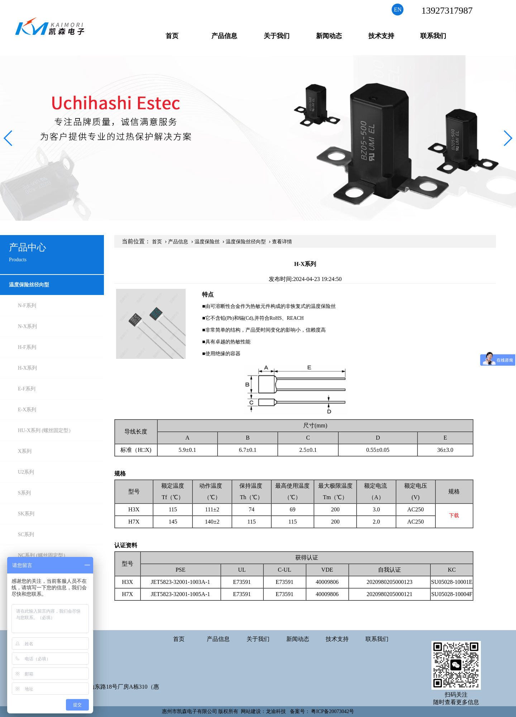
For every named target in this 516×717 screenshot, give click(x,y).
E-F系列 (26, 389)
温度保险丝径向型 (29, 284)
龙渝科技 (276, 711)
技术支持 (381, 35)
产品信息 (224, 35)
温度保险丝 (207, 241)
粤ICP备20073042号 (332, 711)
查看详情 (282, 241)
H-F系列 (27, 347)
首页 (172, 35)
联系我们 (433, 35)
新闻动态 (329, 35)
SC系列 (26, 534)
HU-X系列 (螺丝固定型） (45, 430)
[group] (258, 138)
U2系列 (26, 472)
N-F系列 (27, 305)
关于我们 (277, 35)
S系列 (24, 493)
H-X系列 (27, 368)
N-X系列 (27, 326)
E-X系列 (27, 409)
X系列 (25, 451)
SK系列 (26, 513)
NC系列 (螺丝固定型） (43, 555)
